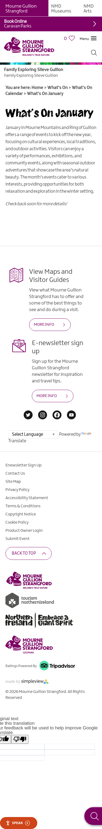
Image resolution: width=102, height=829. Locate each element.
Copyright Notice (20, 514)
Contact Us (15, 473)
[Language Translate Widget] (33, 434)
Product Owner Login (24, 531)
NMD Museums (61, 9)
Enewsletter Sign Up (23, 465)
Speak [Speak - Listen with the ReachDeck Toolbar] (17, 822)
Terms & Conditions (23, 506)
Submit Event (17, 539)
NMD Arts (89, 9)
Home (37, 87)
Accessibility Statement (26, 498)
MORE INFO (44, 325)
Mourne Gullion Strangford (21, 9)
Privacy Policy (17, 490)
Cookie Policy (17, 522)
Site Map (13, 482)
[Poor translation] (20, 739)
